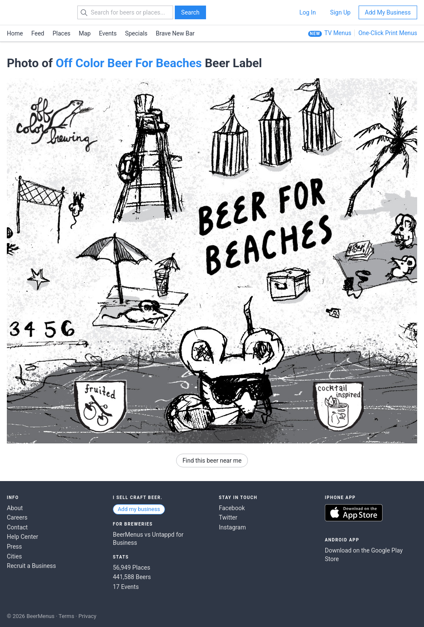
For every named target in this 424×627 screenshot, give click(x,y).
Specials (136, 33)
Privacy (87, 616)
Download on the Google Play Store (364, 554)
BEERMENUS (37, 12)
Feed (37, 33)
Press (14, 546)
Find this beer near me (212, 460)
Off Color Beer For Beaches (129, 63)
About (15, 508)
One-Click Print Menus (387, 33)
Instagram (232, 527)
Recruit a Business (31, 565)
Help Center (22, 536)
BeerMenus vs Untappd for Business (148, 539)
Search (190, 12)
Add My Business (388, 12)
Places (62, 33)
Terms (66, 616)
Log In (307, 12)
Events (108, 33)
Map (85, 33)
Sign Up (340, 12)
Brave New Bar (175, 33)
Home (15, 33)
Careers (17, 517)
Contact (17, 527)
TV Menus (337, 33)
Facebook (232, 508)
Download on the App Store (354, 512)
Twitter (228, 517)
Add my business (139, 509)
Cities (14, 556)
